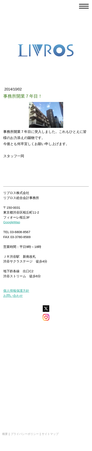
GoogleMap (11, 222)
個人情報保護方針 (16, 290)
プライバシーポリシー (25, 434)
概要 (5, 434)
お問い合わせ (13, 295)
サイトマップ (50, 434)
